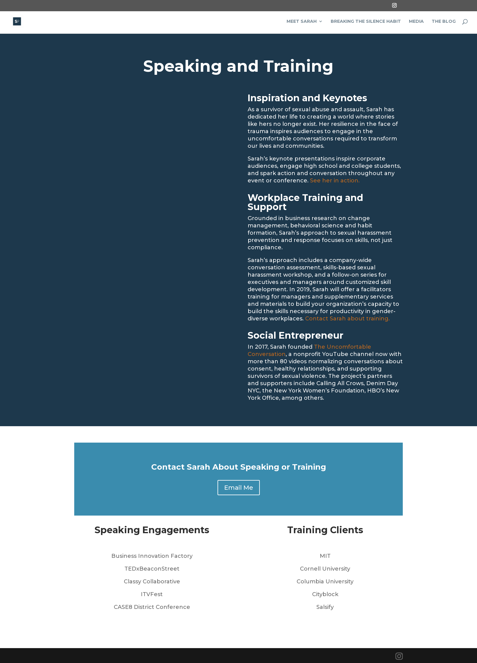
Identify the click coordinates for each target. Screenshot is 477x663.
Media (416, 21)
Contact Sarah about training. (348, 318)
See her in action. (335, 180)
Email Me (238, 487)
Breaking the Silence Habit (366, 21)
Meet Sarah (302, 21)
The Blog (444, 21)
